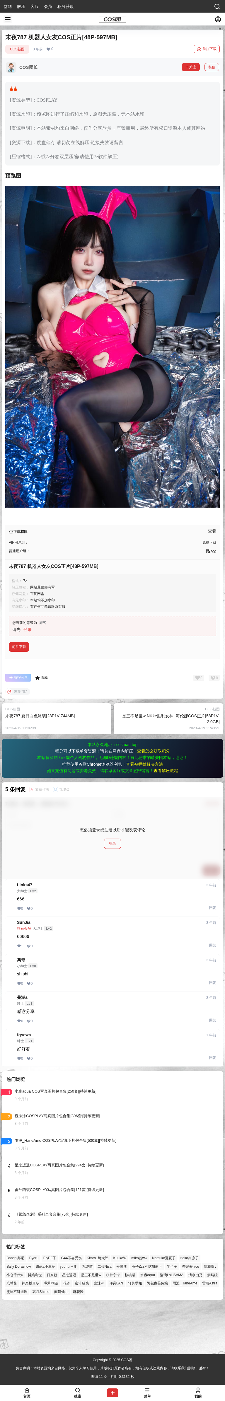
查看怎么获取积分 (153, 751)
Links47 (24, 885)
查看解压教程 (166, 770)
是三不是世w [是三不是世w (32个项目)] (91, 1275)
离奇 (21, 960)
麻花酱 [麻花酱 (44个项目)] (78, 1292)
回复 (212, 908)
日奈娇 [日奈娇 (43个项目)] (52, 1275)
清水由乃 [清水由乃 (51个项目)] (195, 1275)
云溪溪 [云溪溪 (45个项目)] (121, 1267)
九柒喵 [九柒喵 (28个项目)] (87, 1267)
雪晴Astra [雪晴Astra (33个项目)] (209, 1283)
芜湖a (22, 997)
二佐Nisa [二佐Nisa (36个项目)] (105, 1267)
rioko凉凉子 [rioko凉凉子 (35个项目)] (189, 1258)
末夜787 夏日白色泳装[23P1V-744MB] (40, 716)
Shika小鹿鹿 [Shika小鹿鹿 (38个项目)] (45, 1267)
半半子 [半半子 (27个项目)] (172, 1267)
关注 (190, 67)
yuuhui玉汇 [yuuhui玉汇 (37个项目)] (68, 1267)
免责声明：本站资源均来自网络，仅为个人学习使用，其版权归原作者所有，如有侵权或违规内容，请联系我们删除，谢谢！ (112, 1368)
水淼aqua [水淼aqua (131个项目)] (147, 1275)
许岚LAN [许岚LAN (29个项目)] (116, 1283)
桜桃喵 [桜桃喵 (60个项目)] (130, 1275)
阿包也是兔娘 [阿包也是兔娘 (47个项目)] (157, 1283)
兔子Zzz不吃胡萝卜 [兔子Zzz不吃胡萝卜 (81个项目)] (147, 1267)
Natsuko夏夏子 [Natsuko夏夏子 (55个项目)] (163, 1258)
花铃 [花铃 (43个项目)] (66, 1283)
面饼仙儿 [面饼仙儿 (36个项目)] (61, 1292)
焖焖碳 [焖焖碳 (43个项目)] (212, 1275)
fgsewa (24, 1035)
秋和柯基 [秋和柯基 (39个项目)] (51, 1283)
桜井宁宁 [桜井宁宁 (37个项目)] (113, 1275)
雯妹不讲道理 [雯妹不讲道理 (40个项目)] (17, 1292)
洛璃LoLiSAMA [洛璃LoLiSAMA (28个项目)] (172, 1275)
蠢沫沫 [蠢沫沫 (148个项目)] (99, 1283)
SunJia (23, 922)
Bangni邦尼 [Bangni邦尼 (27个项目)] (15, 1258)
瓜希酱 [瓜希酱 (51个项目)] (11, 1283)
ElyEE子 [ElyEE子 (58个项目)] (50, 1258)
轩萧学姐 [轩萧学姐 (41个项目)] (135, 1283)
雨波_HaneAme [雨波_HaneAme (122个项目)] (185, 1283)
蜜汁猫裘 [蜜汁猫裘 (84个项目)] (82, 1283)
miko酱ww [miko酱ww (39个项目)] (139, 1258)
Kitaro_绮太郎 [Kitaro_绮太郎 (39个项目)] (97, 1258)
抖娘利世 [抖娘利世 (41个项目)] (35, 1275)
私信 (211, 67)
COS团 (126, 1360)
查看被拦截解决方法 (144, 764)
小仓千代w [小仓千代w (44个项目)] (14, 1275)
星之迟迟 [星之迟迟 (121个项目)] (69, 1275)
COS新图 (17, 49)
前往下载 (207, 49)
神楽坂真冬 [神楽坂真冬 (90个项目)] (30, 1283)
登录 (27, 629)
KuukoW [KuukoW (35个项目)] (119, 1258)
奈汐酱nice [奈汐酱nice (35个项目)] (190, 1267)
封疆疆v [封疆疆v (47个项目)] (210, 1267)
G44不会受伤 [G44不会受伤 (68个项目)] (71, 1258)
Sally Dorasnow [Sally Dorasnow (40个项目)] (18, 1267)
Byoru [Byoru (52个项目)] (33, 1258)
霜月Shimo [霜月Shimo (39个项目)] (40, 1292)
